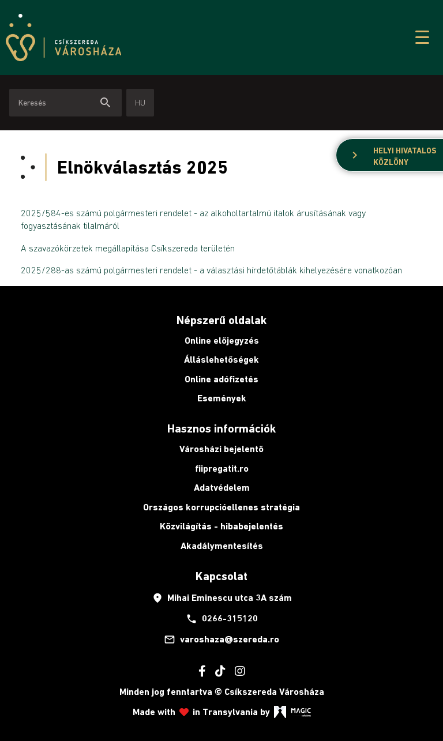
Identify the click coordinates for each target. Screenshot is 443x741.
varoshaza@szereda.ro (221, 639)
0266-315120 (222, 619)
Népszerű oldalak (221, 320)
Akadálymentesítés (222, 545)
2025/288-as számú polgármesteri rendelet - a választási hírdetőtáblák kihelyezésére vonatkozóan (211, 270)
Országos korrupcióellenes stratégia (221, 507)
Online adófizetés (221, 379)
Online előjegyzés (222, 340)
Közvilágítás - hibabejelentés (221, 526)
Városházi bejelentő (221, 448)
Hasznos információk (221, 428)
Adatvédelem (222, 487)
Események (221, 398)
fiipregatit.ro (222, 468)
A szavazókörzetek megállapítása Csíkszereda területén (128, 248)
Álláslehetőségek (221, 359)
